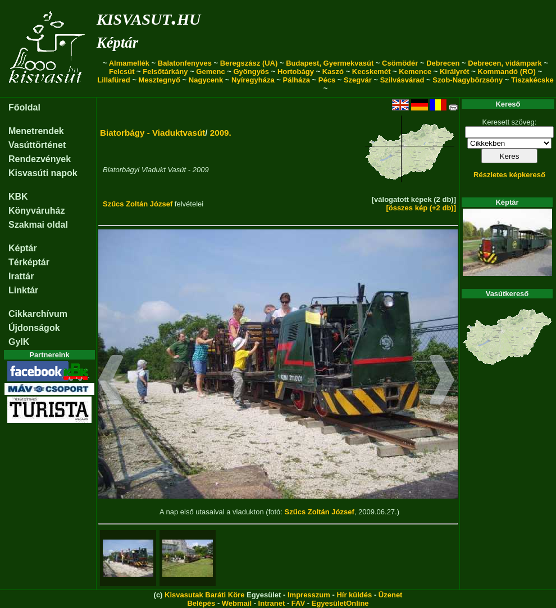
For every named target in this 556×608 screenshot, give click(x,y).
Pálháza (296, 80)
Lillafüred (113, 80)
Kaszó (333, 71)
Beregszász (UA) (249, 63)
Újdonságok (34, 328)
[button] (111, 381)
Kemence (415, 71)
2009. (220, 132)
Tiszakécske (532, 80)
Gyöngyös (251, 71)
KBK (18, 196)
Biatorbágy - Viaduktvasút (152, 132)
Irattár (21, 276)
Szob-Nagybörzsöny (467, 80)
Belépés (201, 603)
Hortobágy (295, 71)
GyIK (18, 342)
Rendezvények (39, 159)
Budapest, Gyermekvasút (329, 63)
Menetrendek (36, 131)
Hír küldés (354, 595)
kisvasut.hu (148, 17)
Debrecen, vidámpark (505, 63)
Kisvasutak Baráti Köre (204, 595)
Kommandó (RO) (507, 71)
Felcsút (122, 71)
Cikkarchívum (37, 314)
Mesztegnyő (159, 80)
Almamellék (129, 63)
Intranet (271, 603)
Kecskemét (371, 71)
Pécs (326, 80)
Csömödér (400, 63)
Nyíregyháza (253, 80)
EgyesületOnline (340, 603)
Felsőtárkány (165, 71)
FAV (298, 603)
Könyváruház (36, 210)
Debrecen (442, 63)
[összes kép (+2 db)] (421, 208)
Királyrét (455, 71)
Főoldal (24, 107)
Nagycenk (206, 80)
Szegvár (358, 80)
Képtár (117, 42)
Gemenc (210, 71)
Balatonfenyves (185, 63)
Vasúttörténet (37, 145)
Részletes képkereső (509, 175)
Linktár (23, 290)
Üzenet (391, 595)
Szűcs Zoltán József (137, 204)
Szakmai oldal (38, 224)
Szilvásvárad (402, 80)
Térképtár (28, 262)
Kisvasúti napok (43, 173)
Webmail (237, 603)
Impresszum (309, 595)
